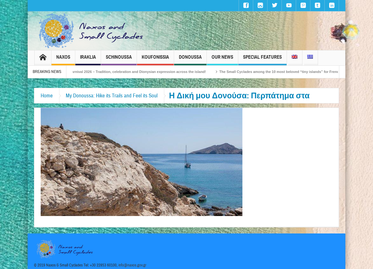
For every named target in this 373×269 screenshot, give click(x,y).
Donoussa (190, 59)
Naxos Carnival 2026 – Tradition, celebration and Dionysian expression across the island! (136, 72)
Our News (222, 59)
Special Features (262, 59)
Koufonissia (155, 59)
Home (47, 95)
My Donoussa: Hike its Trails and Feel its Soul (112, 95)
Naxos (63, 59)
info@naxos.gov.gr (132, 265)
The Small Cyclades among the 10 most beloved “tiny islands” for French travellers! (293, 72)
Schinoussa (119, 59)
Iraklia (88, 59)
